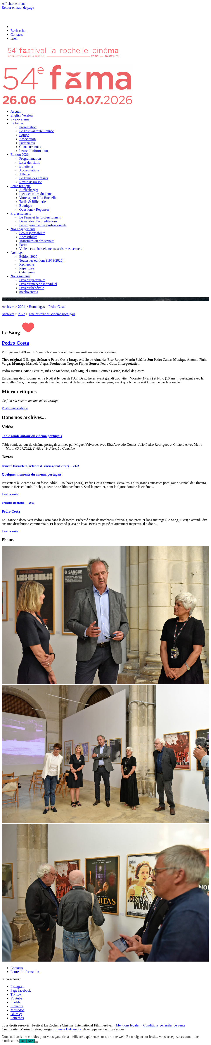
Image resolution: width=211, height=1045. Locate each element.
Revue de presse (30, 182)
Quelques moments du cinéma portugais (32, 474)
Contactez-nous (30, 147)
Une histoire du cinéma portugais (52, 314)
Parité (23, 245)
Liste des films (29, 162)
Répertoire (26, 268)
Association (27, 139)
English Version (21, 115)
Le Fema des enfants (33, 178)
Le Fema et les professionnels (40, 217)
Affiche (24, 174)
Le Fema (16, 123)
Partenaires (27, 143)
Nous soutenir (20, 276)
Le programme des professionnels (42, 225)
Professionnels (20, 213)
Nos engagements (22, 229)
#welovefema (19, 119)
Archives (16, 252)
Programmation (30, 158)
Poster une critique (15, 408)
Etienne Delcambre (67, 1029)
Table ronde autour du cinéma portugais (32, 436)
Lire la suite (10, 494)
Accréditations (29, 170)
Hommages (37, 306)
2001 (21, 306)
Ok (22, 1041)
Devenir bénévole (31, 288)
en (15, 38)
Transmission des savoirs (36, 241)
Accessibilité (28, 237)
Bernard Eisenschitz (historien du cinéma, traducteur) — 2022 (40, 465)
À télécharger (28, 190)
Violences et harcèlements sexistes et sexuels (50, 249)
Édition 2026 (19, 154)
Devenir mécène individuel (38, 284)
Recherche (26, 264)
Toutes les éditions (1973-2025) (41, 260)
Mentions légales (128, 1025)
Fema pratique (20, 186)
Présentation (27, 127)
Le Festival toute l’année (36, 131)
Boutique (25, 205)
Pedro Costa (57, 306)
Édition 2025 (28, 256)
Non (30, 1041)
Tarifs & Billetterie (32, 201)
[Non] (36, 1042)
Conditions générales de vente (164, 1025)
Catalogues (27, 272)
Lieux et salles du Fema (35, 194)
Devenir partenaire (32, 280)
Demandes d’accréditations (38, 221)
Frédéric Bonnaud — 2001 (18, 502)
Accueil (15, 111)
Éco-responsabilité (32, 233)
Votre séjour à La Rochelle (37, 198)
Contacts (16, 968)
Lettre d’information (33, 150)
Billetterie (26, 166)
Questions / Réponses (34, 209)
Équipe (24, 135)
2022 (21, 314)
